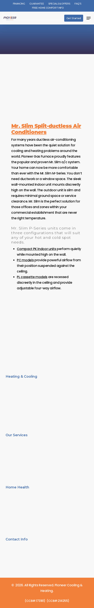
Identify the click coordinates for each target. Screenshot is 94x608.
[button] (89, 18)
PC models (25, 260)
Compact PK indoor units (36, 249)
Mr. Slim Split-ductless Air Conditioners (46, 129)
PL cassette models (32, 277)
